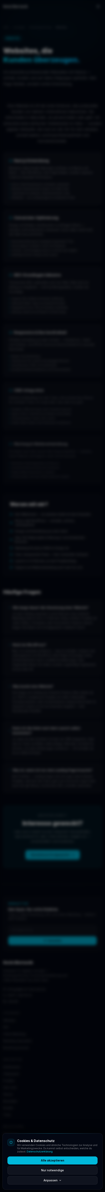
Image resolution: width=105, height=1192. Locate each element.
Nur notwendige (52, 1170)
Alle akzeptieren (52, 1160)
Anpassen (53, 1180)
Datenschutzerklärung (40, 1151)
